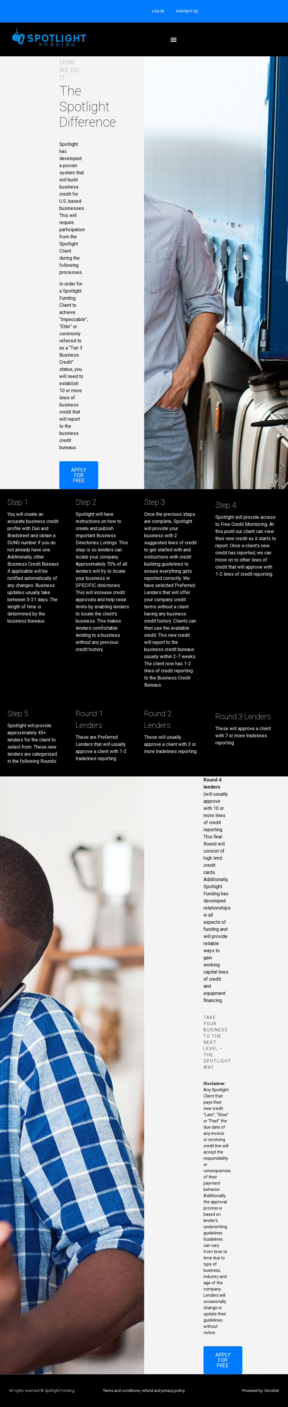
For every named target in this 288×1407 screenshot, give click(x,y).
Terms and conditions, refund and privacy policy (144, 1390)
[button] (174, 39)
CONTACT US (187, 11)
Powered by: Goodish (260, 1390)
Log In (158, 11)
